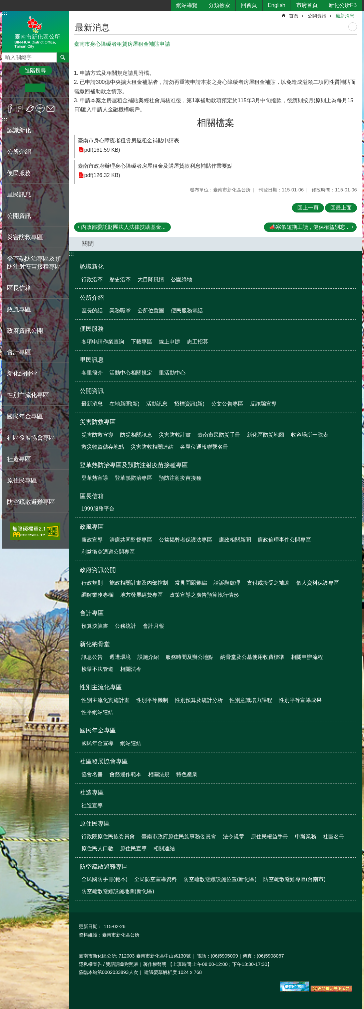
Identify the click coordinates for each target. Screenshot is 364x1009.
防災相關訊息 (136, 435)
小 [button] (15, 88)
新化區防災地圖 (265, 435)
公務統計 (125, 626)
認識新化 (92, 266)
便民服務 (92, 328)
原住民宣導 (133, 848)
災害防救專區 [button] (25, 237)
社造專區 (92, 792)
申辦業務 (305, 836)
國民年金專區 (98, 730)
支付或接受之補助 (268, 583)
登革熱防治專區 (133, 478)
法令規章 (233, 836)
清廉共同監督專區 (130, 540)
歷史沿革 (120, 279)
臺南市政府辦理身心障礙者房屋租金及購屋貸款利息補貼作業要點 (155, 166)
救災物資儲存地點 (102, 447)
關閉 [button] (88, 243)
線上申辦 (169, 341)
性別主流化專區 (101, 687)
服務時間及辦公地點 (189, 657)
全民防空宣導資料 (155, 879)
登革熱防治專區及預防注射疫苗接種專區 (134, 465)
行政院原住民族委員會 (108, 836)
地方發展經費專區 (141, 595)
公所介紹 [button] (19, 151)
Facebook (10, 109)
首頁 (293, 15)
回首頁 (249, 5)
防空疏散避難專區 (104, 866)
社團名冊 (333, 836)
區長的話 (92, 310)
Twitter (30, 109)
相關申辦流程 (307, 657)
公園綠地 (181, 279)
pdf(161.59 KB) (102, 150)
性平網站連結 (97, 712)
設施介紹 (148, 657)
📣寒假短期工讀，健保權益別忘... (309, 227)
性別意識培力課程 (251, 700)
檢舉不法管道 (97, 669)
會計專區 (92, 613)
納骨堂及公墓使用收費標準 (252, 657)
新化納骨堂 (95, 644)
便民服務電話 (187, 310)
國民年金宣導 (97, 743)
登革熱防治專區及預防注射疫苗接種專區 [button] (34, 262)
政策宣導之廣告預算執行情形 (204, 595)
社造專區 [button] (19, 459)
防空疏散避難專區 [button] (31, 501)
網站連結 (130, 743)
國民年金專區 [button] (25, 416)
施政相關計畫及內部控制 (138, 583)
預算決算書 (94, 626)
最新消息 (345, 15)
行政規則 (92, 583)
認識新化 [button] (19, 130)
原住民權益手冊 (269, 836)
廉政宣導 (92, 540)
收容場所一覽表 (309, 435)
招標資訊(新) (189, 404)
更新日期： (90, 926)
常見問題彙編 (191, 583)
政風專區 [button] (19, 309)
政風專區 (92, 527)
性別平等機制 (152, 700)
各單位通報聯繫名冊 (204, 447)
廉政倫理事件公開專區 (284, 540)
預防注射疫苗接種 (180, 478)
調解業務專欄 (97, 595)
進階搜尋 (35, 70)
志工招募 (197, 341)
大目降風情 (150, 279)
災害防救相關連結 (152, 447)
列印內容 (352, 26)
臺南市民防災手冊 (219, 435)
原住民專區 (95, 823)
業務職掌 (120, 310)
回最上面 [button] (341, 207)
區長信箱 (92, 496)
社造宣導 (92, 805)
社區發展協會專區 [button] (31, 437)
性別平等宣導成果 (300, 700)
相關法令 (130, 669)
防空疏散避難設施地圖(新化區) (117, 891)
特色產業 (187, 774)
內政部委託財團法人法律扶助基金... (123, 227)
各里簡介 (92, 373)
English (276, 5)
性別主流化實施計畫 (105, 700)
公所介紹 (92, 297)
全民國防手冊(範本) (104, 879)
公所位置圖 (150, 310)
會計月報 (153, 626)
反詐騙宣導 (263, 404)
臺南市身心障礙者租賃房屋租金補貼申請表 (128, 140)
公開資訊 (317, 15)
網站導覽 (187, 5)
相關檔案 (215, 123)
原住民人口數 (97, 848)
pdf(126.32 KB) (102, 175)
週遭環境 (120, 657)
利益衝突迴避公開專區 (108, 552)
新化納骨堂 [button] (22, 373)
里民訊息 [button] (19, 194)
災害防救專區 (98, 422)
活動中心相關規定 (130, 373)
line (40, 109)
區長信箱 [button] (19, 288)
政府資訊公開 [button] (25, 330)
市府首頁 (307, 5)
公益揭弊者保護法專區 (185, 540)
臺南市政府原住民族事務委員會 (178, 836)
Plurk (20, 109)
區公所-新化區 (35, 31)
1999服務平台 (98, 509)
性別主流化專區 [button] (28, 395)
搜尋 (7, 55)
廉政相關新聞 (235, 540)
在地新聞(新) (124, 404)
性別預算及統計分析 (199, 700)
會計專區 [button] (19, 352)
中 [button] (35, 88)
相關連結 (164, 848)
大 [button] (55, 88)
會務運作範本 (125, 774)
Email (50, 109)
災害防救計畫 (175, 435)
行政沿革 (92, 279)
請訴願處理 (227, 583)
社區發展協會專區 (104, 761)
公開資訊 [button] (19, 215)
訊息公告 (92, 657)
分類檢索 (219, 5)
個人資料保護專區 (317, 583)
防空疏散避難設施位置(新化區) (220, 879)
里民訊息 (92, 359)
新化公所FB (343, 5)
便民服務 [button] (19, 173)
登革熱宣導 (94, 478)
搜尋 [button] (63, 57)
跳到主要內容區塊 (3, 3)
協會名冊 (92, 774)
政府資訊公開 (98, 570)
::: (4, 13)
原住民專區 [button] (22, 480)
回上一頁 (308, 207)
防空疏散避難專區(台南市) (294, 879)
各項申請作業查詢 (102, 341)
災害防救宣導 (97, 435)
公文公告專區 (227, 404)
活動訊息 (156, 404)
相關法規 (158, 774)
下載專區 (141, 341)
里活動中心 (172, 373)
